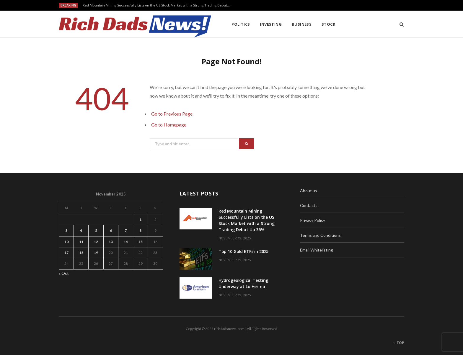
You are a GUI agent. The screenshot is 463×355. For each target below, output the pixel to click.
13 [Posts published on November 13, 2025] (111, 241)
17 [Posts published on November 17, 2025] (66, 252)
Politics (240, 24)
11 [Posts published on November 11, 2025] (81, 241)
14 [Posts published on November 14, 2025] (126, 241)
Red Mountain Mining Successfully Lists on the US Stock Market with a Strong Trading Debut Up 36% (158, 5)
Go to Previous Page (172, 113)
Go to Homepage (168, 124)
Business (302, 24)
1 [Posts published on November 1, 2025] (140, 219)
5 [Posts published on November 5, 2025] (96, 230)
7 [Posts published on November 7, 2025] (126, 230)
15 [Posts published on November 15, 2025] (140, 241)
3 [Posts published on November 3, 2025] (66, 230)
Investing (271, 24)
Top (398, 342)
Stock (328, 24)
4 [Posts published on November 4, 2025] (81, 230)
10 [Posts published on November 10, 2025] (66, 241)
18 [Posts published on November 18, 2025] (81, 252)
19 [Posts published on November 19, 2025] (96, 252)
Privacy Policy (312, 220)
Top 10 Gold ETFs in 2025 (244, 251)
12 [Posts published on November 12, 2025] (96, 241)
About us (308, 190)
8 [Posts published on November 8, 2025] (140, 230)
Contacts (308, 205)
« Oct (64, 273)
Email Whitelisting (316, 249)
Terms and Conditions (320, 235)
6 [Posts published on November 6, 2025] (111, 230)
